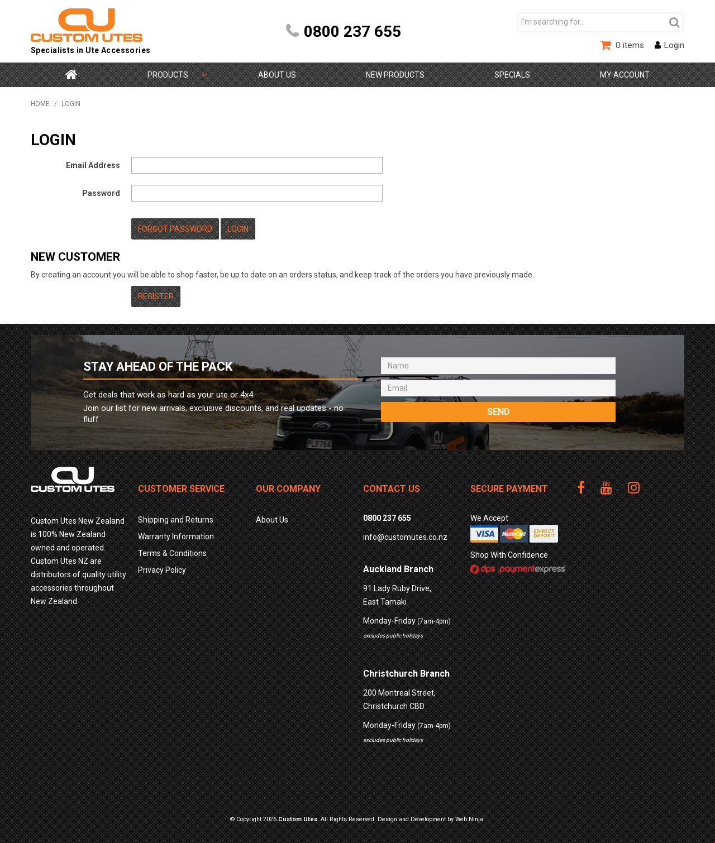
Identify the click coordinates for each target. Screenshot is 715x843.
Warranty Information (176, 536)
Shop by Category (168, 75)
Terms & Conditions (172, 553)
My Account (625, 74)
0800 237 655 (352, 31)
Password (101, 193)
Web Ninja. (470, 819)
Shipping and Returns (175, 519)
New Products (395, 74)
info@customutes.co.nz (405, 537)
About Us (277, 74)
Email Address (93, 165)
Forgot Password (175, 228)
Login (674, 45)
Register (156, 296)
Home (71, 75)
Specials (512, 74)
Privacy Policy (162, 570)
